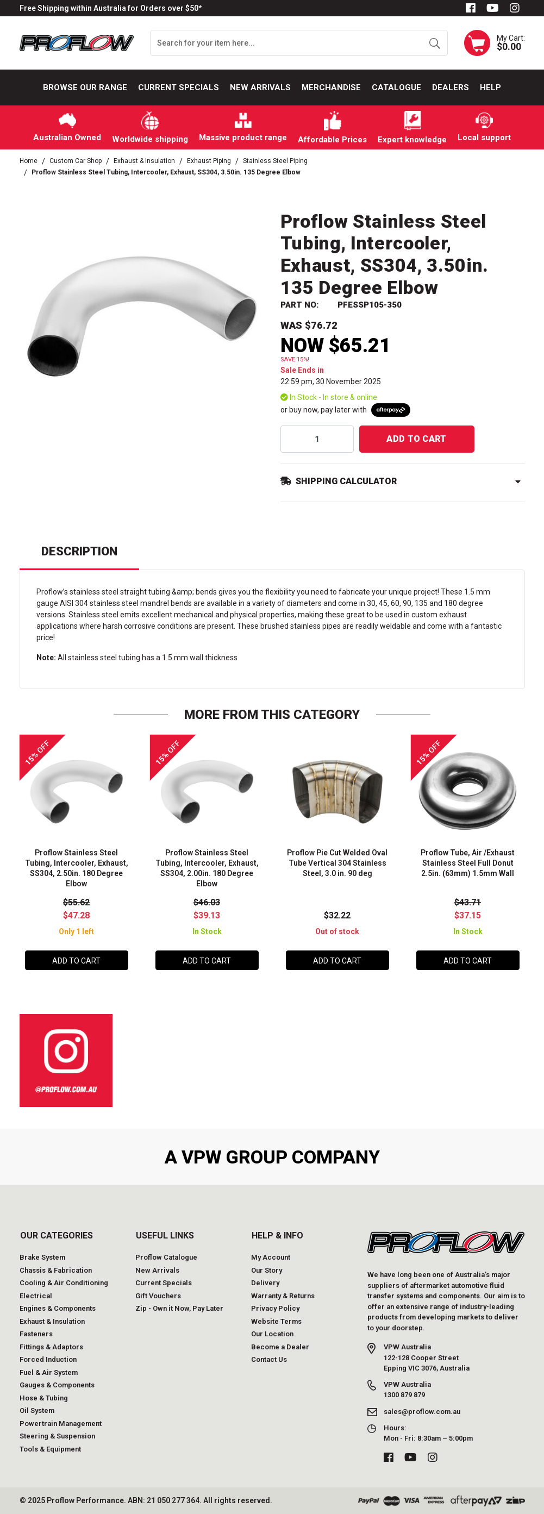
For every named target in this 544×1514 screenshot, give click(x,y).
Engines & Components (58, 1308)
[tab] (79, 556)
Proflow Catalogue (166, 1257)
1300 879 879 (404, 1395)
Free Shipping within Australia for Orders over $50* (111, 8)
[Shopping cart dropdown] (494, 43)
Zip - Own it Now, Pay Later (179, 1308)
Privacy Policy (275, 1308)
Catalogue (396, 87)
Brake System (42, 1257)
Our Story (266, 1270)
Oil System (37, 1410)
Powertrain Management (61, 1423)
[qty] (317, 439)
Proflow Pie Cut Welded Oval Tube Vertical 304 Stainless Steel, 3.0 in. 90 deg (337, 863)
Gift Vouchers (158, 1296)
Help (490, 87)
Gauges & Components (57, 1385)
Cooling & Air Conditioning (64, 1283)
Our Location (272, 1334)
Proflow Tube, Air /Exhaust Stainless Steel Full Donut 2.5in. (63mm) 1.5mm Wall (468, 863)
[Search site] (434, 42)
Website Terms (276, 1321)
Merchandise (331, 87)
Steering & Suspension (57, 1436)
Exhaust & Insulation (52, 1321)
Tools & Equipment (50, 1449)
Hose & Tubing (44, 1398)
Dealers (450, 87)
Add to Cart (416, 439)
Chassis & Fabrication (56, 1270)
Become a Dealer (280, 1347)
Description (79, 551)
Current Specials (178, 87)
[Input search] (286, 42)
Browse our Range (85, 87)
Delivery (265, 1283)
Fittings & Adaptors (51, 1347)
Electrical (36, 1296)
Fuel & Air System (49, 1372)
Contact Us (269, 1359)
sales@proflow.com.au (422, 1411)
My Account (270, 1257)
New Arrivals (260, 87)
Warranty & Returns (283, 1296)
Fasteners (36, 1334)
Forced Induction (48, 1359)
